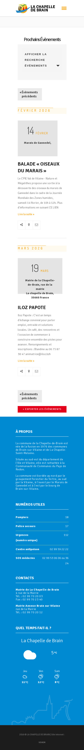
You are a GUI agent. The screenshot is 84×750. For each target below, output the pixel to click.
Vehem (42, 742)
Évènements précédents (29, 94)
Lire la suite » (26, 214)
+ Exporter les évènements (42, 409)
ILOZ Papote (32, 307)
